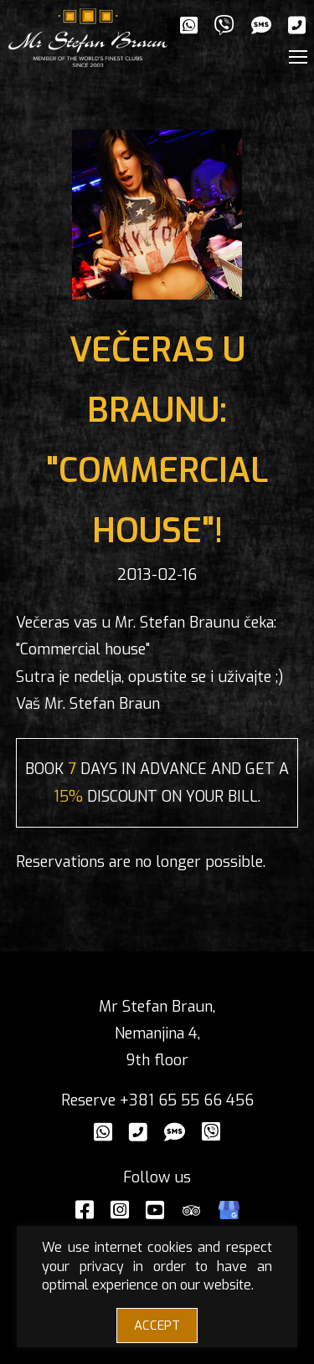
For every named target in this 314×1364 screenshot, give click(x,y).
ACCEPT (157, 1325)
